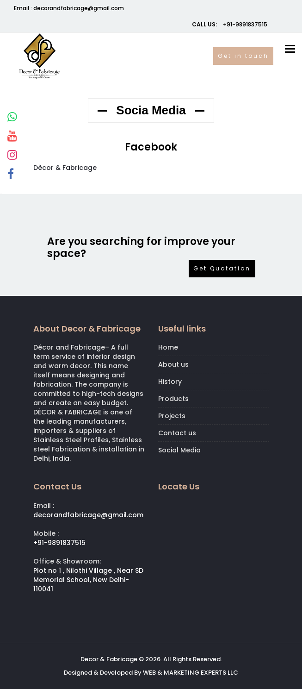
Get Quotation (222, 268)
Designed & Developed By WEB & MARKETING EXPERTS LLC (151, 672)
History (170, 381)
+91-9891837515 (244, 24)
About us (173, 364)
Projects (171, 415)
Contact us (177, 433)
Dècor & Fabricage (65, 167)
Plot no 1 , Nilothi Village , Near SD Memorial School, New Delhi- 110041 (88, 580)
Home (168, 347)
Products (173, 398)
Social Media (179, 450)
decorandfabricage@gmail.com (78, 8)
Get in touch (243, 56)
